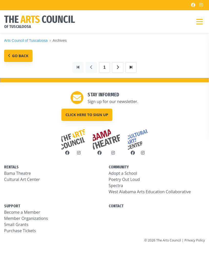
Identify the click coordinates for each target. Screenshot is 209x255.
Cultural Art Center (22, 179)
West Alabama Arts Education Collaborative (150, 192)
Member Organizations (26, 218)
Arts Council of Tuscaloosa (26, 40)
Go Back (18, 55)
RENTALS (11, 167)
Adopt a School (123, 173)
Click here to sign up (86, 114)
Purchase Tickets (20, 230)
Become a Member (22, 212)
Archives (60, 40)
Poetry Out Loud (124, 179)
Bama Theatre (17, 173)
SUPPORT (12, 205)
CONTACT (116, 205)
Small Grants (16, 224)
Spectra (116, 185)
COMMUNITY (119, 167)
